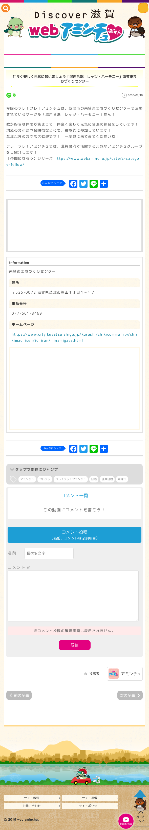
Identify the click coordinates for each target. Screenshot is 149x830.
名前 (12, 553)
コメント (19, 567)
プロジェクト (74, 61)
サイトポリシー (89, 806)
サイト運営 (89, 798)
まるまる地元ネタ (27, 61)
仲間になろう (121, 49)
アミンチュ (27, 479)
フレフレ (44, 479)
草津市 (122, 479)
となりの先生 (74, 49)
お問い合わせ (32, 806)
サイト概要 (31, 798)
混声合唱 (107, 479)
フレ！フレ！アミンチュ (70, 479)
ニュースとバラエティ (121, 61)
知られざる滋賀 (27, 49)
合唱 (94, 479)
